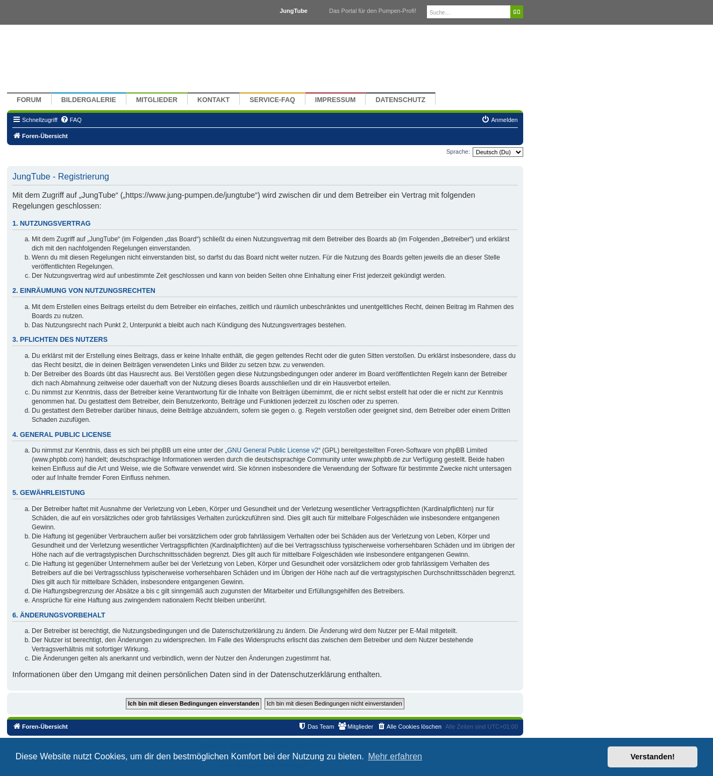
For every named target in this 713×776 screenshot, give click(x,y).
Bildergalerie (88, 100)
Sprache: (458, 151)
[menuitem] (71, 119)
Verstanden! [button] (653, 756)
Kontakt (213, 100)
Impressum (335, 100)
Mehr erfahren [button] (395, 756)
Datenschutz (400, 100)
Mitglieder (156, 100)
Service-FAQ (272, 100)
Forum (29, 100)
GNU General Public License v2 (272, 450)
